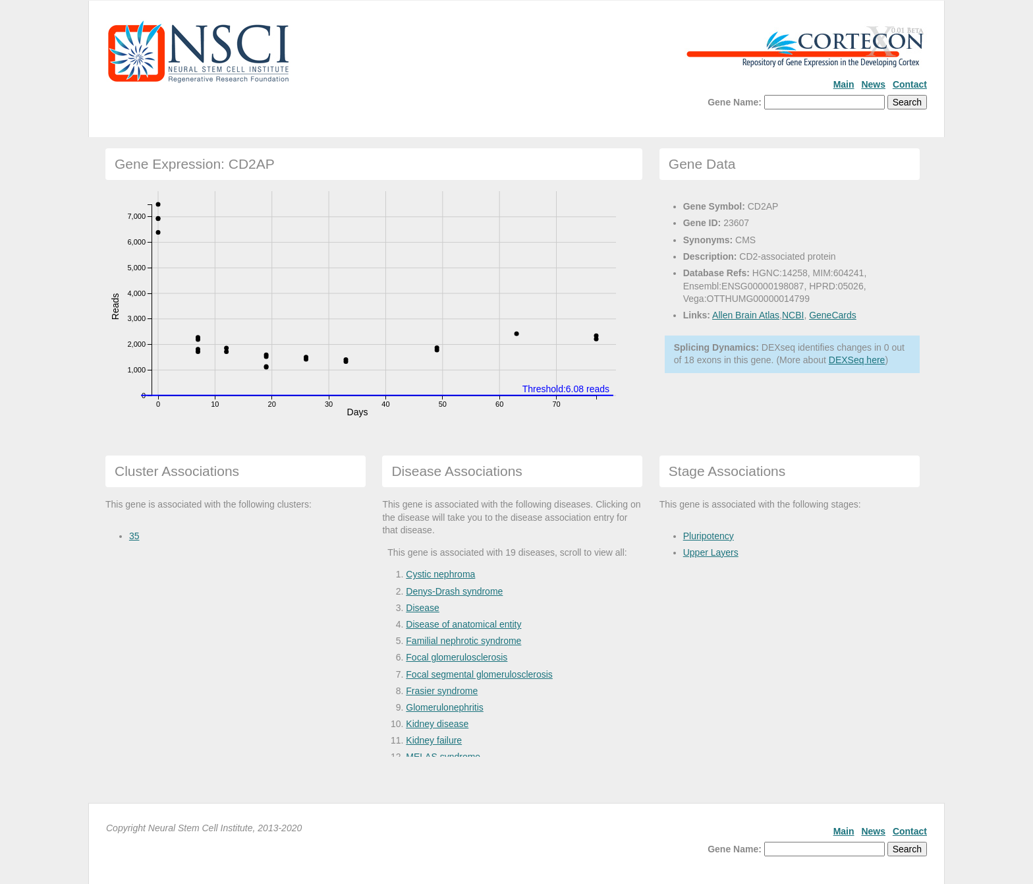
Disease (422, 608)
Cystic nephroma (440, 574)
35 (134, 536)
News (873, 84)
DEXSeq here (857, 360)
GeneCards (832, 315)
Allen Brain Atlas (745, 315)
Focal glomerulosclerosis (456, 657)
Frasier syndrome (442, 691)
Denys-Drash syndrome (454, 591)
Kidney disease (437, 724)
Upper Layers (711, 552)
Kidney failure (434, 740)
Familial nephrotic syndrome (463, 640)
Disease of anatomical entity (463, 624)
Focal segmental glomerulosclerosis (479, 674)
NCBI (793, 315)
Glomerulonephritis (445, 707)
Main (843, 84)
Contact (910, 84)
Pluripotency (708, 536)
